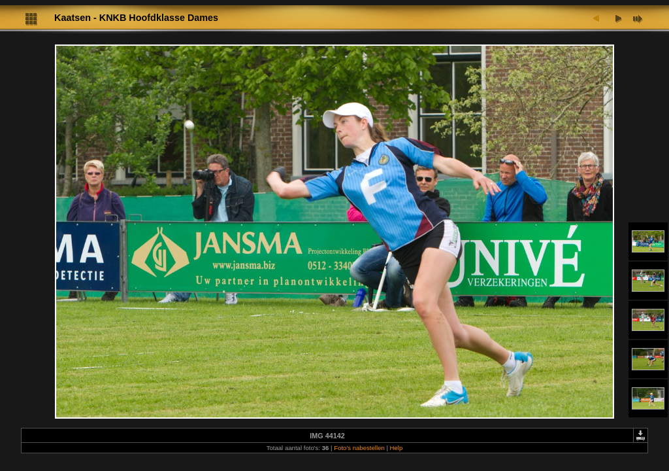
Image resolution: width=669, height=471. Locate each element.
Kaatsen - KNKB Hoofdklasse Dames (136, 17)
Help (396, 447)
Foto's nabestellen (359, 447)
